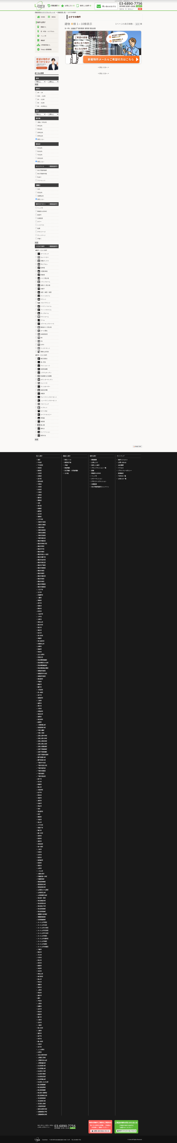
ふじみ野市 (41, 1049)
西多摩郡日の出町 (43, 662)
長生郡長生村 (42, 903)
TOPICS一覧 (122, 476)
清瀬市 (40, 638)
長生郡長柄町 (42, 909)
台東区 (40, 495)
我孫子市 (40, 828)
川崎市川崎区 (42, 525)
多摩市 (40, 646)
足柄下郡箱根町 (42, 749)
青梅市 (40, 600)
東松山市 (40, 974)
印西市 (40, 852)
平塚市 (40, 681)
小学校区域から (45, 45)
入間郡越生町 (42, 1063)
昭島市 (40, 606)
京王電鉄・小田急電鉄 (71, 470)
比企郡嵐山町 (42, 1068)
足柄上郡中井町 (42, 735)
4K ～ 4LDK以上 (41, 106)
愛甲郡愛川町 (42, 757)
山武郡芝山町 (42, 892)
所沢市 (40, 963)
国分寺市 (40, 625)
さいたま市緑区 (42, 944)
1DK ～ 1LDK (40, 96)
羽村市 (40, 652)
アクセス (121, 468)
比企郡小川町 (42, 1071)
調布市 (40, 608)
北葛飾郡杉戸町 (42, 1112)
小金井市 (40, 614)
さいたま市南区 (42, 941)
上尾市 (40, 990)
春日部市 (40, 976)
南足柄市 (40, 719)
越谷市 (40, 995)
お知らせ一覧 (122, 479)
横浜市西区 (41, 546)
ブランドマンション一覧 (98, 468)
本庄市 (40, 971)
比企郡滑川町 (42, 1066)
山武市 (40, 868)
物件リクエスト (123, 460)
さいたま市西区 (42, 922)
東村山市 (40, 622)
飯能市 (40, 965)
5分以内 (38, 151)
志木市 (40, 1009)
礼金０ (38, 177)
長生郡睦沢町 (42, 900)
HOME (43, 17)
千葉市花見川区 (42, 765)
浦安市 (40, 841)
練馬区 (40, 511)
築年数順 (81, 28)
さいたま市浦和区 (43, 938)
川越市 (40, 949)
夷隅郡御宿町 (42, 917)
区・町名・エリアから (47, 31)
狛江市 (40, 633)
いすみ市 (40, 871)
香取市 (40, 865)
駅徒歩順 (93, 28)
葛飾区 (40, 516)
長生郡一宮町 (42, 898)
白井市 (40, 855)
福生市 (40, 630)
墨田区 (40, 497)
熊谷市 (40, 952)
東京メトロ (67, 460)
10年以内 (39, 132)
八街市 (40, 849)
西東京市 (40, 657)
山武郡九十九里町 (43, 890)
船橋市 (40, 784)
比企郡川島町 (42, 1074)
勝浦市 (40, 817)
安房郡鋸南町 (42, 919)
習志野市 (40, 811)
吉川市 (40, 1047)
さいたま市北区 (42, 925)
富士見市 (40, 1028)
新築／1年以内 (41, 122)
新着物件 (121, 473)
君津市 (40, 836)
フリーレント (40, 180)
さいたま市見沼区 (43, 930)
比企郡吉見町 (42, 1076)
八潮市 (40, 1025)
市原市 (40, 819)
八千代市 (40, 825)
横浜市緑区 (41, 573)
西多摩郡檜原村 (42, 665)
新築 (92, 470)
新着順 (73, 28)
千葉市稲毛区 (42, 768)
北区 (39, 503)
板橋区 (40, 508)
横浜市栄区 (41, 579)
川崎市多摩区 (42, 533)
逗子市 (40, 695)
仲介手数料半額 (41, 174)
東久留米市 (41, 641)
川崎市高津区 (42, 530)
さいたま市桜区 (42, 936)
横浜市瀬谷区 (42, 576)
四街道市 (40, 844)
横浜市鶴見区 (42, 541)
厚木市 (40, 706)
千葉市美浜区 (42, 776)
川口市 (40, 955)
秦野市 (40, 703)
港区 (39, 460)
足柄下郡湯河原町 (43, 754)
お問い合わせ (122, 462)
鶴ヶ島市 (40, 1041)
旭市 (39, 809)
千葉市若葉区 (42, 771)
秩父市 (40, 960)
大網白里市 (41, 874)
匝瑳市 (40, 863)
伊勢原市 (40, 711)
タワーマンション (96, 479)
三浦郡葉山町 (42, 725)
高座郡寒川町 (42, 727)
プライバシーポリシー (125, 470)
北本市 (40, 1022)
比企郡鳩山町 (42, 1079)
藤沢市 (40, 687)
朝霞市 (40, 1006)
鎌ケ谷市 (40, 833)
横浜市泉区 (41, 581)
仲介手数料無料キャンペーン (100, 487)
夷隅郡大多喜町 (42, 914)
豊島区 (40, 500)
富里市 (40, 857)
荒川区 (40, 506)
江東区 (40, 492)
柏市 (39, 814)
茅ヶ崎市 (40, 692)
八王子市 (40, 589)
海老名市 (40, 714)
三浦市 (40, 700)
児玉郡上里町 (42, 1103)
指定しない (39, 139)
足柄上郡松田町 (42, 741)
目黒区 (40, 476)
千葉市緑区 (41, 773)
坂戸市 (40, 1036)
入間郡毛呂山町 (42, 1060)
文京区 (40, 473)
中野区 (40, 484)
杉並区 (40, 489)
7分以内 (38, 155)
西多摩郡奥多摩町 (43, 668)
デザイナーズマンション (98, 481)
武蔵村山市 (41, 644)
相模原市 (40, 698)
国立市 (40, 627)
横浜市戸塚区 (42, 565)
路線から (43, 27)
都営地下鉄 (67, 462)
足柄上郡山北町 (42, 744)
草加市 (40, 993)
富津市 (40, 838)
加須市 (40, 968)
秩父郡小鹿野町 (42, 1093)
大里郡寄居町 (42, 1106)
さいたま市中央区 (43, 933)
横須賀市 (40, 679)
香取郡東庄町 (42, 887)
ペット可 (43, 36)
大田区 (40, 487)
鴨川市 (40, 830)
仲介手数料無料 (41, 170)
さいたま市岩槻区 (43, 947)
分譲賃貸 (94, 484)
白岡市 (40, 1052)
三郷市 (40, 1030)
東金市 (40, 806)
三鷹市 (40, 598)
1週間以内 (39, 196)
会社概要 (121, 465)
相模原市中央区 (42, 673)
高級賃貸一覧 (61, 12)
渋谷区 (40, 468)
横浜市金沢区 (42, 560)
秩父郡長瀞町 (42, 1090)
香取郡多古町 (42, 884)
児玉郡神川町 (42, 1101)
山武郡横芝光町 (42, 895)
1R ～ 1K (39, 92)
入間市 (40, 1003)
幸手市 (40, 1039)
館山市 (40, 787)
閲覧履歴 (55, 6)
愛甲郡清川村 (42, 760)
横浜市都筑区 (42, 587)
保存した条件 (85, 6)
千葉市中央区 (42, 763)
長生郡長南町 (42, 911)
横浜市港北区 (42, 562)
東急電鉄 (67, 468)
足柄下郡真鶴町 (42, 752)
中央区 (40, 462)
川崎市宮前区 (42, 535)
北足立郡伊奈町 (42, 1055)
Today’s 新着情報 (46, 49)
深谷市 (40, 987)
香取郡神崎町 (42, 882)
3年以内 (38, 126)
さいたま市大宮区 (43, 928)
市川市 (40, 781)
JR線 (66, 465)
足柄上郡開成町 (42, 746)
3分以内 (38, 148)
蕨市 (39, 998)
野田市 (40, 795)
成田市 (40, 800)
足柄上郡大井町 (42, 738)
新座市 (40, 1014)
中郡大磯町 (41, 730)
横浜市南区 (41, 551)
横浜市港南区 (42, 568)
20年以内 (39, 136)
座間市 (40, 717)
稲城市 (40, 649)
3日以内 (38, 192)
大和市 (40, 708)
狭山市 (40, 979)
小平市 (40, 616)
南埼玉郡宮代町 (42, 1109)
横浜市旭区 (41, 570)
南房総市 (40, 860)
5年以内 (38, 129)
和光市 (40, 1011)
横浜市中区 (41, 549)
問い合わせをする (109, 6)
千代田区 (40, 465)
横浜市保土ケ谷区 (43, 554)
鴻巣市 (40, 984)
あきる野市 (41, 654)
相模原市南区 (42, 676)
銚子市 (40, 779)
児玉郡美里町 (42, 1098)
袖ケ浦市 (40, 846)
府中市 (40, 603)
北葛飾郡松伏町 (42, 1114)
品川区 (40, 479)
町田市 (40, 611)
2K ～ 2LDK (39, 99)
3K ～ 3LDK (39, 103)
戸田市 (40, 1001)
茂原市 (40, 798)
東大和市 (40, 635)
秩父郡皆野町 (42, 1087)
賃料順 (87, 28)
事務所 (43, 40)
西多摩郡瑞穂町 (42, 660)
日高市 (40, 1044)
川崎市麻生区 (42, 538)
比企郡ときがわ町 (43, 1082)
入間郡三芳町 (42, 1057)
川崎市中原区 (42, 522)
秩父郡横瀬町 (42, 1084)
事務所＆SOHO (96, 473)
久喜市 (40, 1020)
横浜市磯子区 (42, 557)
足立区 (40, 514)
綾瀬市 (40, 722)
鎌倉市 (40, 684)
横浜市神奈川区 (42, 543)
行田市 (40, 957)
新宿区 (40, 470)
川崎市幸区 (41, 527)
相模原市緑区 (42, 671)
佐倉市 (40, 803)
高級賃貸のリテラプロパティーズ (45, 12)
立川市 (40, 592)
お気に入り (69, 6)
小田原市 (40, 690)
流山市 (40, 822)
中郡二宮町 (41, 733)
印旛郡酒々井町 (42, 876)
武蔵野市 (40, 595)
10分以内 (39, 158)
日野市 (40, 619)
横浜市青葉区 (42, 584)
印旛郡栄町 (41, 879)
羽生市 (40, 982)
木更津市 (40, 790)
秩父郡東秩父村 (42, 1095)
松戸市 (40, 792)
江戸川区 (40, 519)
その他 (66, 473)
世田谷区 (40, 481)
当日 (37, 189)
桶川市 (40, 1017)
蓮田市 (40, 1033)
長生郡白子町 (42, 906)
